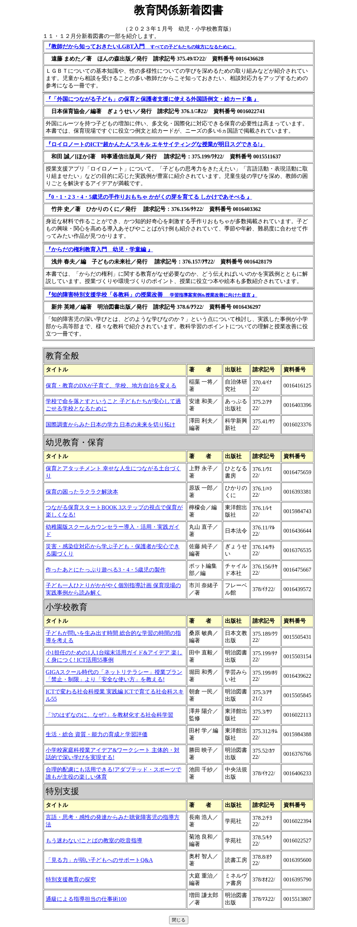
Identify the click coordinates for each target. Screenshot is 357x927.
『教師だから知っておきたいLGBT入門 (141, 46)
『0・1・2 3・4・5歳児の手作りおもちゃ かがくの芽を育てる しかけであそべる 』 (149, 197)
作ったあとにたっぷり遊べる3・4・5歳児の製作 (106, 570)
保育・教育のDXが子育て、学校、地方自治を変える (111, 385)
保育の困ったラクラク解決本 (82, 492)
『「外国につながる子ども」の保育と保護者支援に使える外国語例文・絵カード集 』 (152, 99)
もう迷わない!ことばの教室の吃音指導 (94, 840)
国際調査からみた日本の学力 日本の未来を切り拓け (110, 424)
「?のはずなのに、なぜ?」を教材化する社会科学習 (109, 715)
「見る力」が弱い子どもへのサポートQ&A (99, 860)
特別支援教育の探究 (71, 879)
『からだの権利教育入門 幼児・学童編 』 (99, 249)
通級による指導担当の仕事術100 (86, 899)
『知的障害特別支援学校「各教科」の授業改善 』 (151, 295)
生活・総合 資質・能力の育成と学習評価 (96, 734)
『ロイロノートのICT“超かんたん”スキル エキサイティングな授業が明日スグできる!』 (155, 144)
